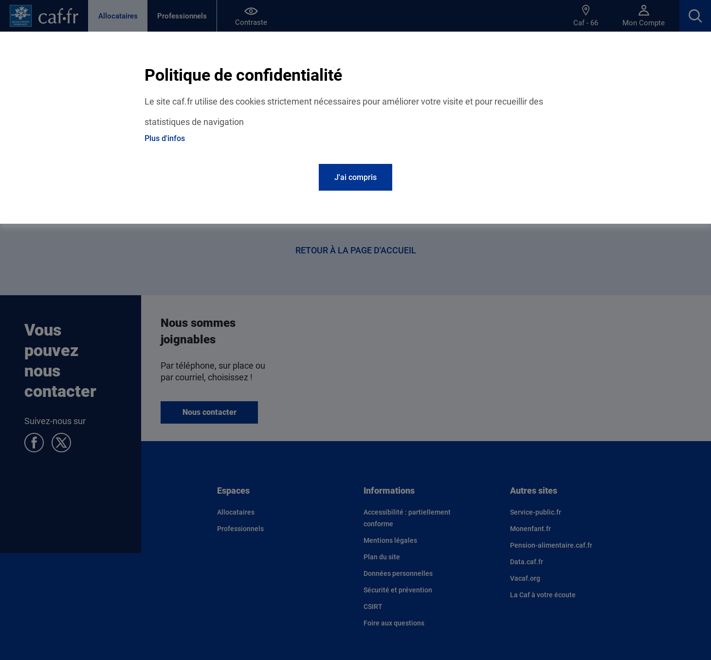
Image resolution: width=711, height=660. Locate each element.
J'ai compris (355, 177)
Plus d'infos (165, 138)
